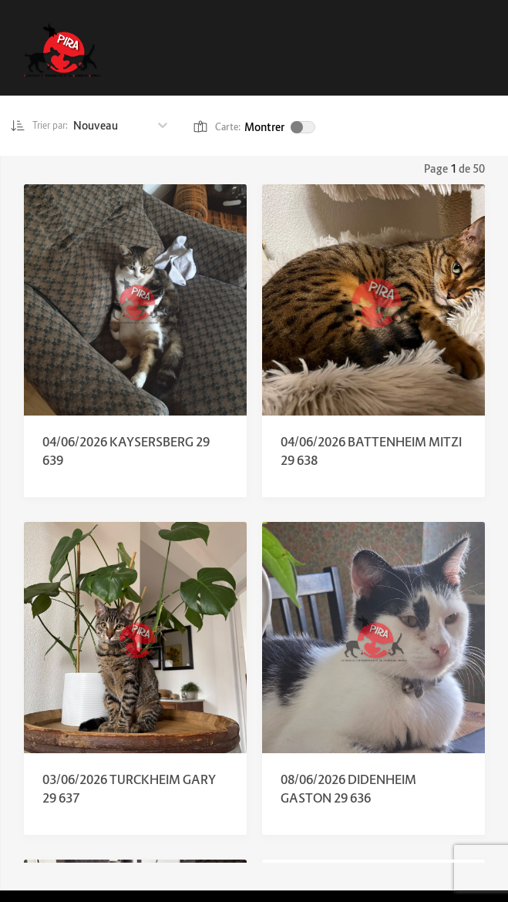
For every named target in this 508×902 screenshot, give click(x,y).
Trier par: (44, 126)
